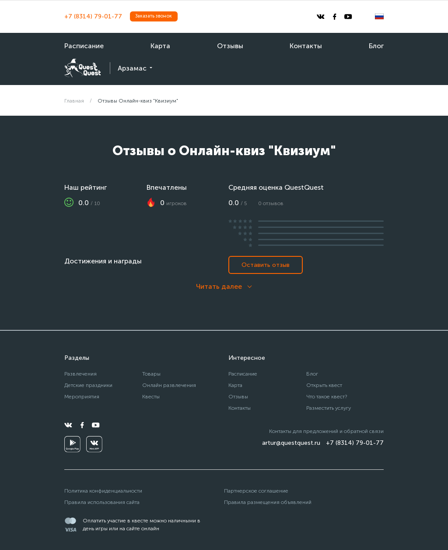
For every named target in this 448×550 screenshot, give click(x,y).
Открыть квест (324, 385)
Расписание (84, 46)
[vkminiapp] (94, 444)
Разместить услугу (328, 408)
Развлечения (80, 373)
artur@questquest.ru (291, 443)
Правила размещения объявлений (268, 502)
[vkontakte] (321, 17)
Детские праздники (88, 385)
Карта (160, 46)
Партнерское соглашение (256, 490)
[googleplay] (72, 444)
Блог (376, 46)
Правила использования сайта (102, 502)
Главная (74, 100)
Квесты (151, 396)
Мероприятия (81, 396)
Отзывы (230, 46)
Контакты (306, 46)
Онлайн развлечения (169, 385)
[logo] (82, 68)
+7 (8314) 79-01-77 (93, 16)
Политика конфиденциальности (103, 490)
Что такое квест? (326, 396)
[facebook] (335, 17)
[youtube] (348, 17)
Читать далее (219, 286)
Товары (151, 373)
